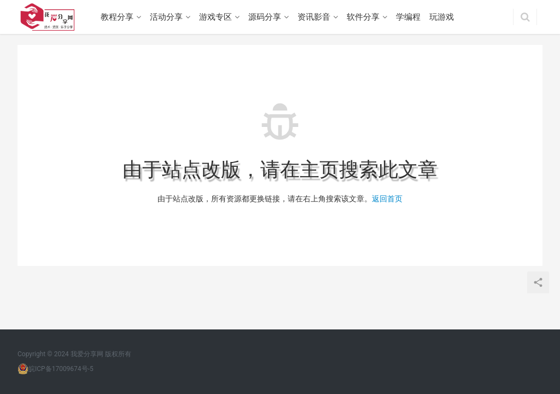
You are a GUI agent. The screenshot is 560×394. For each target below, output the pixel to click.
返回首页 (387, 198)
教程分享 (117, 17)
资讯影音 (314, 17)
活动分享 (166, 17)
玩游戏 (441, 17)
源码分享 (264, 17)
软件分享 (363, 17)
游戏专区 (215, 17)
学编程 (408, 17)
